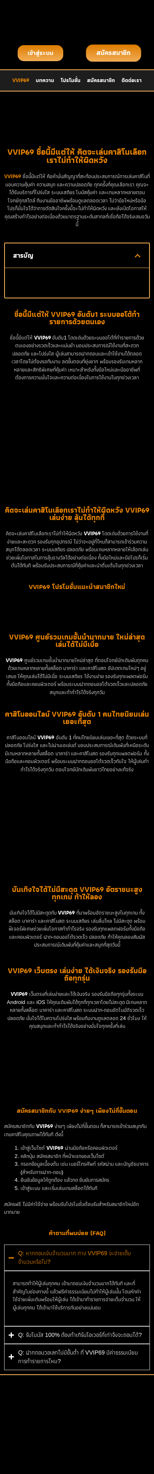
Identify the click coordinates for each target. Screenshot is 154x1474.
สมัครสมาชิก (101, 80)
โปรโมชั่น (70, 80)
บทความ (45, 80)
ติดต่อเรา (132, 80)
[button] (137, 255)
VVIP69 (20, 80)
